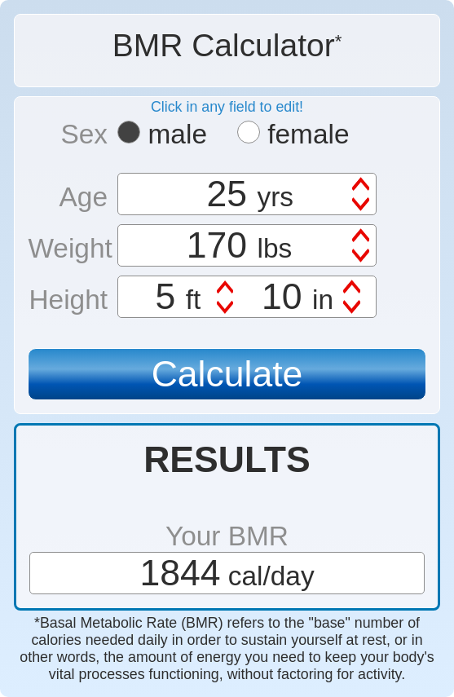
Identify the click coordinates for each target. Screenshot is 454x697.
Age (84, 197)
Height (68, 300)
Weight (68, 248)
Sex (84, 134)
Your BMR (227, 536)
